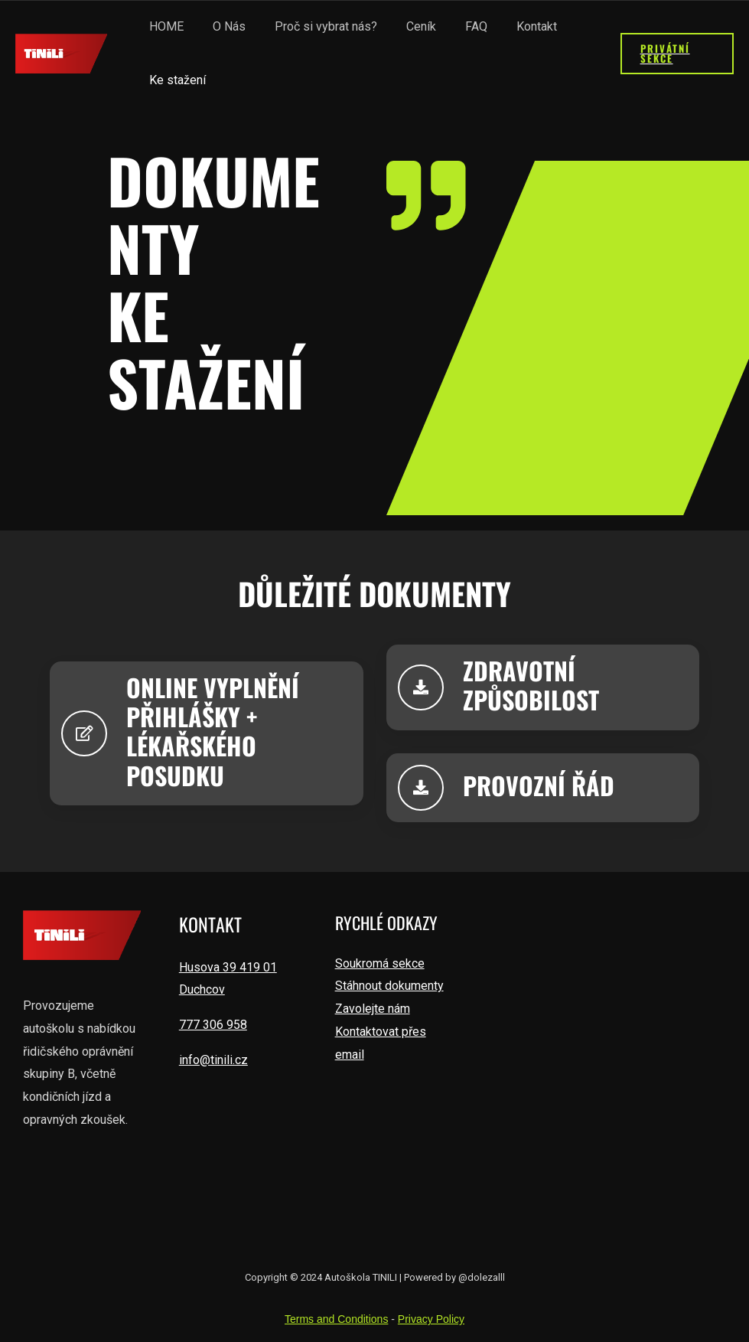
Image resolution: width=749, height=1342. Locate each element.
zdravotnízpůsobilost (531, 684)
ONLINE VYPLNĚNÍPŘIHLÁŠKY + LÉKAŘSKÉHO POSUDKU (212, 730)
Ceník (405, 26)
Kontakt (511, 26)
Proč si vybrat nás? (314, 26)
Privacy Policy (431, 1318)
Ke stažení (175, 80)
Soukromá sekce (380, 962)
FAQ (456, 26)
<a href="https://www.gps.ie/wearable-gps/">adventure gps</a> (608, 1062)
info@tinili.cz (213, 1059)
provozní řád (538, 784)
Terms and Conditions (336, 1318)
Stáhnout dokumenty (389, 985)
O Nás (222, 26)
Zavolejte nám (372, 1008)
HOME (164, 26)
